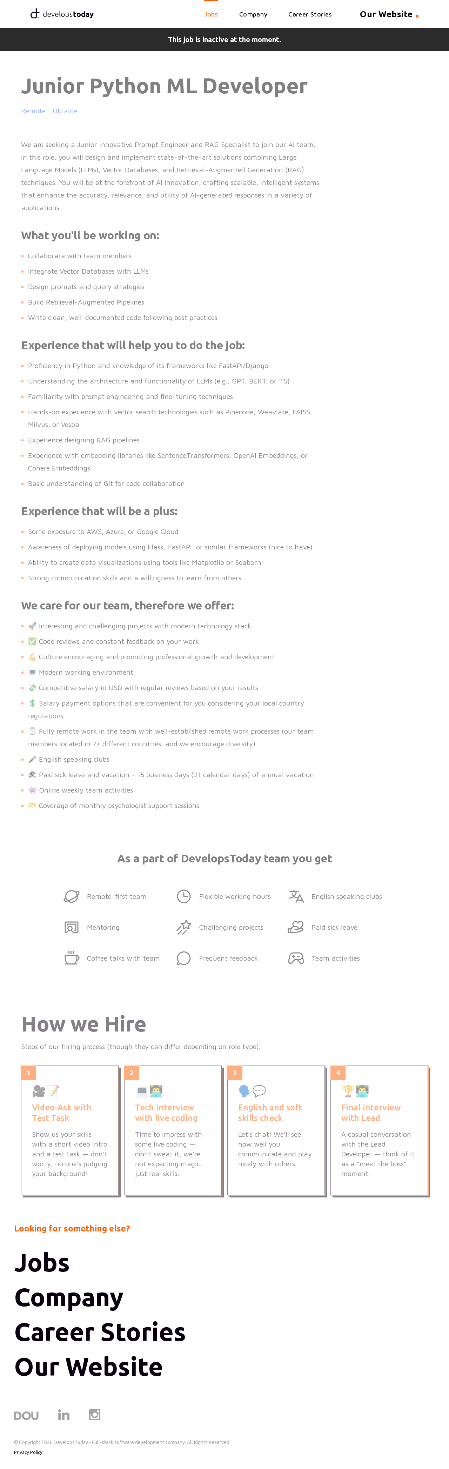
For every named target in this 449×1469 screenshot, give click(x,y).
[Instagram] (94, 1419)
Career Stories (309, 14)
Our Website (89, 1368)
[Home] (63, 14)
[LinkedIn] (63, 1419)
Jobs (210, 14)
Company (252, 14)
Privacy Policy (28, 1453)
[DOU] (26, 1419)
